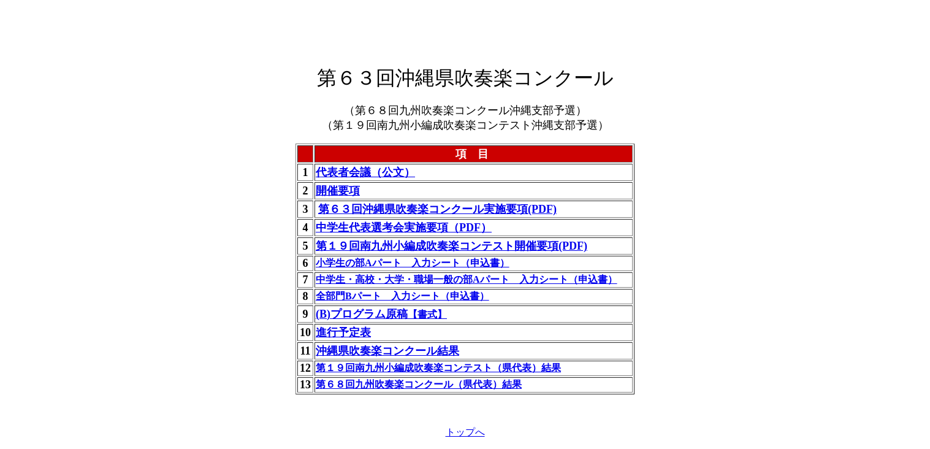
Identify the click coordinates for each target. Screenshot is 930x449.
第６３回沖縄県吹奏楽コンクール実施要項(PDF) (437, 209)
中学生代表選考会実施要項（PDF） (404, 227)
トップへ (465, 432)
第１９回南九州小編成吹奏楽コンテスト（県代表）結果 (438, 368)
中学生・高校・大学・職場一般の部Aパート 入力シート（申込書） (466, 279)
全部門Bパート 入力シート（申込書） (402, 296)
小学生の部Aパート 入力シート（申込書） (412, 263)
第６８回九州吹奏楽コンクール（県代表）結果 (419, 384)
